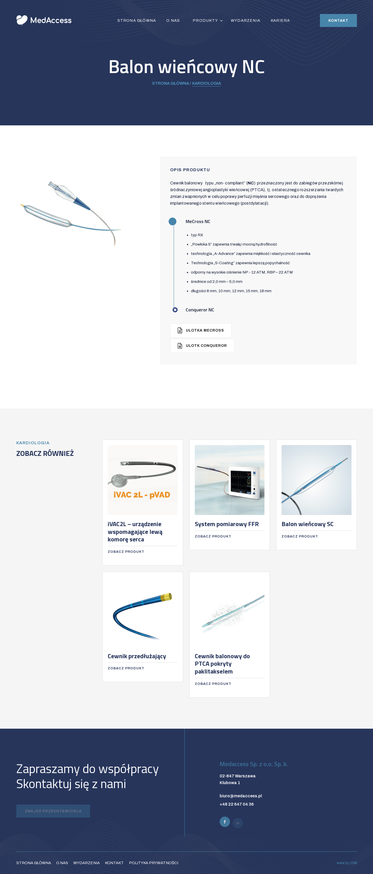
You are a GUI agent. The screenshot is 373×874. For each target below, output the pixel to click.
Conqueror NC (200, 310)
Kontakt (338, 21)
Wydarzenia (245, 20)
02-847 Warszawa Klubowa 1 (238, 779)
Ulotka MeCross (201, 330)
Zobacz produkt (126, 552)
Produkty (205, 20)
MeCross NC (198, 221)
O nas (173, 20)
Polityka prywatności (153, 863)
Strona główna (136, 20)
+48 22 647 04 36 (237, 804)
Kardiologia (206, 83)
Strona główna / (171, 83)
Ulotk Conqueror (202, 346)
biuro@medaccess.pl (241, 796)
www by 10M (347, 863)
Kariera (280, 20)
